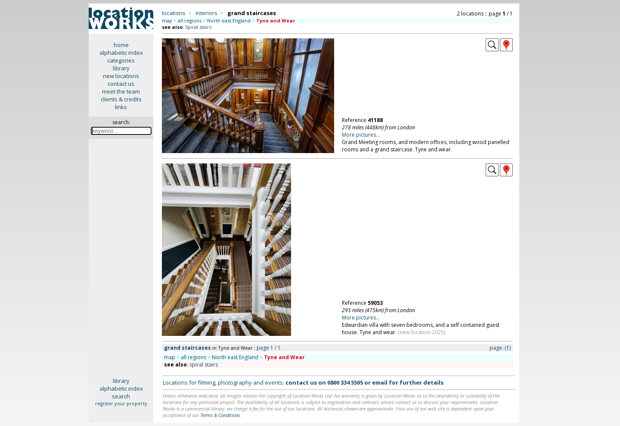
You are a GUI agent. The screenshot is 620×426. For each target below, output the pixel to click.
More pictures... (361, 134)
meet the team (121, 91)
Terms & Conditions (220, 415)
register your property (121, 403)
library (121, 68)
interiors (206, 13)
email (380, 382)
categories (121, 60)
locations (174, 13)
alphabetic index (121, 52)
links (121, 107)
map (167, 20)
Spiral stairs (198, 27)
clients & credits (121, 99)
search (121, 396)
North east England (229, 20)
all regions (190, 20)
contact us (121, 84)
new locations (121, 76)
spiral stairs (203, 364)
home (121, 45)
